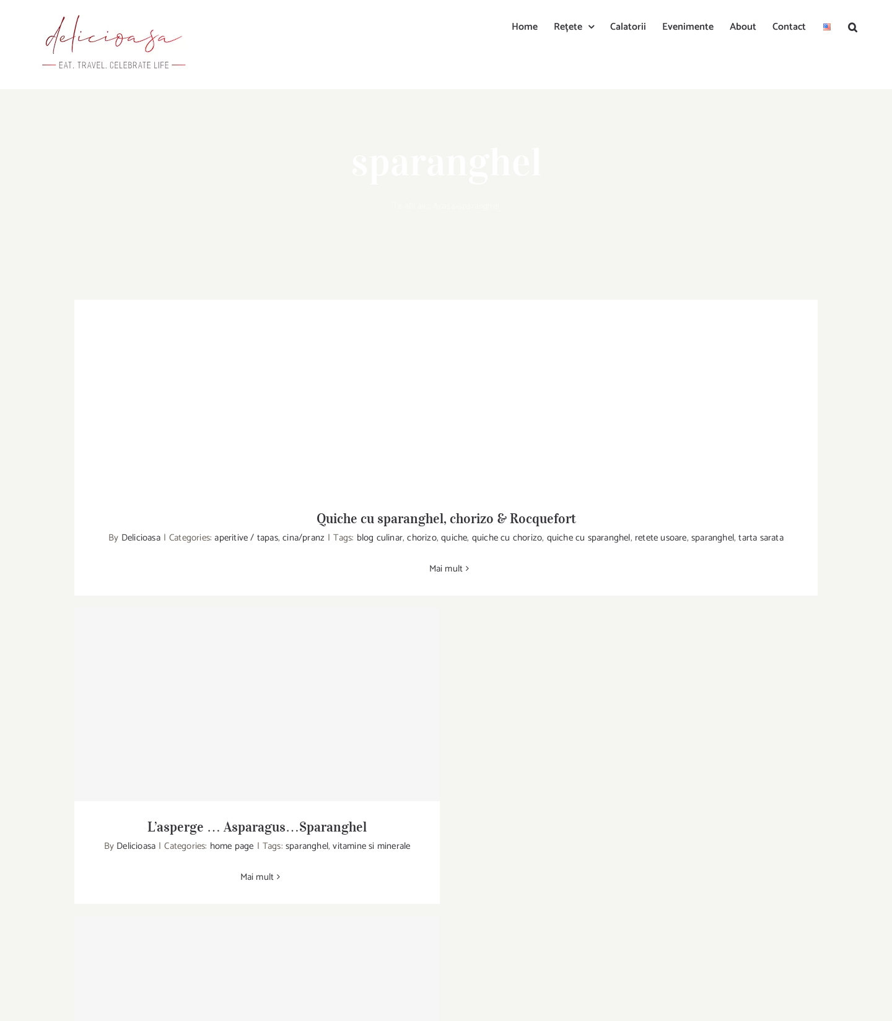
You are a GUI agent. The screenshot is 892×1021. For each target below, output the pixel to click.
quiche (454, 537)
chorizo (421, 537)
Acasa (444, 206)
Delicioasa (140, 537)
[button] (852, 26)
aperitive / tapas (246, 537)
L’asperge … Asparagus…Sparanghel (257, 826)
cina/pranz (303, 537)
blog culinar (380, 537)
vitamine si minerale (371, 846)
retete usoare (661, 537)
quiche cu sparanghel (589, 537)
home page (232, 846)
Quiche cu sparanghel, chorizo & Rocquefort (446, 518)
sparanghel (712, 537)
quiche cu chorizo (507, 537)
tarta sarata (760, 537)
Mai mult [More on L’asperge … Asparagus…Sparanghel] (257, 877)
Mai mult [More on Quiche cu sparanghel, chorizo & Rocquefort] (446, 568)
